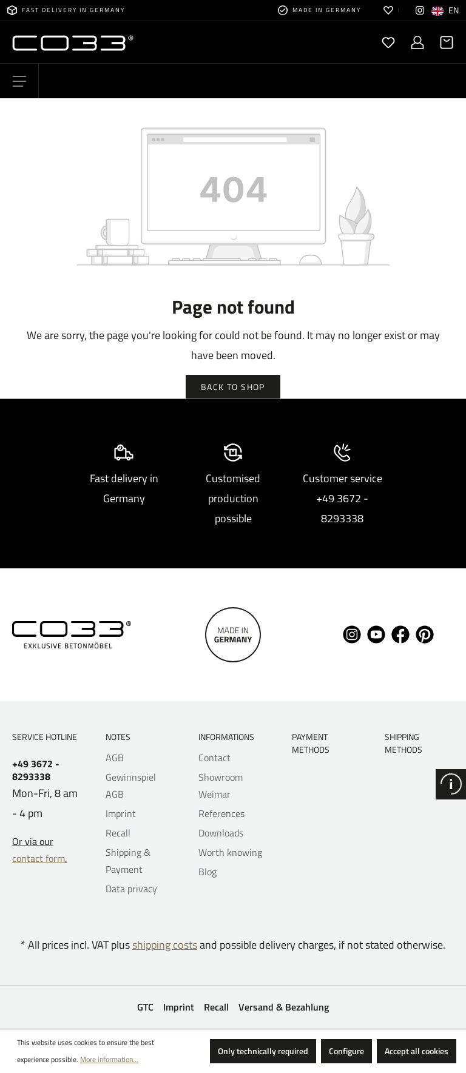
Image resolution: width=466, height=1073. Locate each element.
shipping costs (164, 945)
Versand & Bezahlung (283, 1007)
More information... (109, 1059)
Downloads (220, 833)
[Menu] (19, 81)
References (221, 813)
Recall (118, 833)
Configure (346, 1050)
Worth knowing (230, 852)
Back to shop (233, 386)
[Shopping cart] (443, 42)
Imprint (121, 813)
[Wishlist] (388, 42)
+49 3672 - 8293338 (35, 770)
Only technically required (263, 1050)
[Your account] (417, 42)
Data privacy (131, 888)
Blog (207, 871)
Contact (214, 757)
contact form (38, 858)
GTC (145, 1007)
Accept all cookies (416, 1050)
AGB (115, 757)
